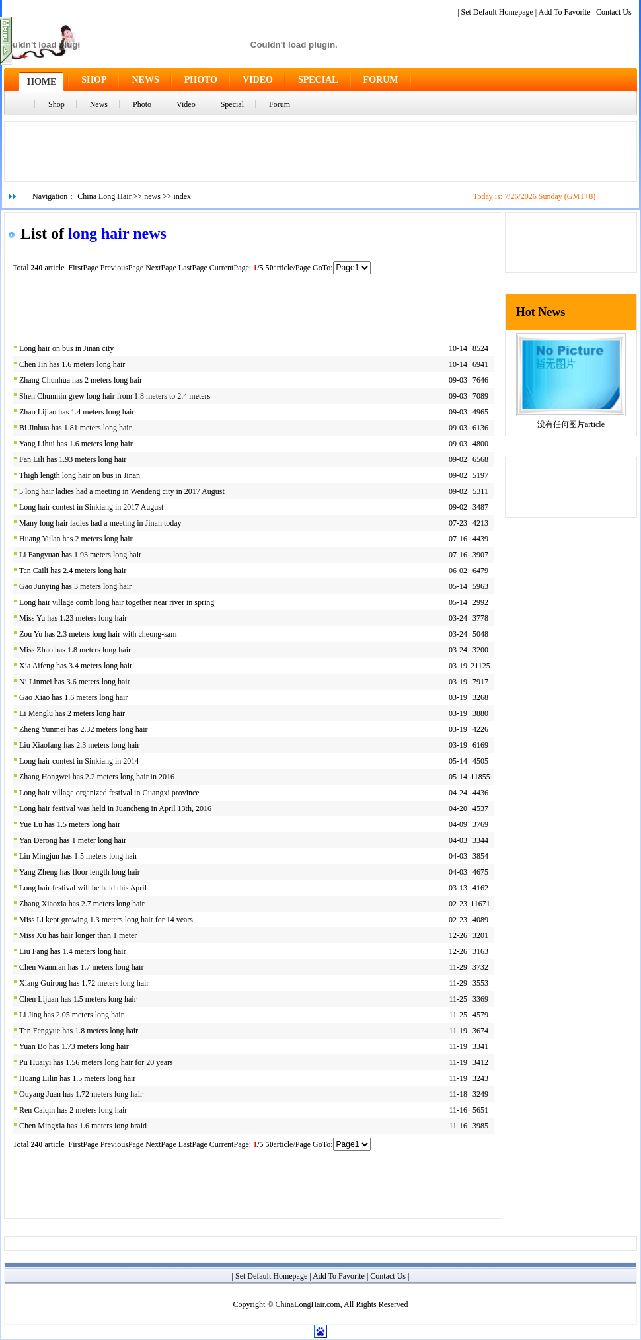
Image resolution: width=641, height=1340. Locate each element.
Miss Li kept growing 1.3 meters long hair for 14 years (106, 919)
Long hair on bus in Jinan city (66, 348)
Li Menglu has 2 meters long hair (72, 713)
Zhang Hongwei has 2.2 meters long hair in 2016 (96, 776)
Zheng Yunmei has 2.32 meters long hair (83, 729)
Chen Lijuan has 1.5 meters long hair (78, 999)
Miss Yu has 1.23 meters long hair (73, 618)
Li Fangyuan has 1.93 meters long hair (80, 554)
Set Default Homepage (497, 12)
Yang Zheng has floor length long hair (79, 872)
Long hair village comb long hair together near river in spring (116, 602)
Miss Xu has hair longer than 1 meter (78, 935)
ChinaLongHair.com (307, 1304)
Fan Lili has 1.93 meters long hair (72, 459)
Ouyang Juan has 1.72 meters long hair (81, 1094)
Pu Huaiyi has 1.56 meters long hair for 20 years (96, 1062)
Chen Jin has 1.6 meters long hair (72, 364)
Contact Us (614, 12)
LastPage (192, 267)
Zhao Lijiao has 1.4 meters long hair (76, 411)
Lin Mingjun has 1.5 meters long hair (78, 856)
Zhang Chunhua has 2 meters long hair (80, 380)
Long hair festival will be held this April (83, 887)
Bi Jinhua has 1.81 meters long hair (75, 427)
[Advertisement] (320, 151)
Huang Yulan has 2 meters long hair (76, 538)
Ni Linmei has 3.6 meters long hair (74, 681)
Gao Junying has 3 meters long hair (75, 586)
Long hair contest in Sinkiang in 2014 (79, 761)
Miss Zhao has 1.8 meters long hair (75, 649)
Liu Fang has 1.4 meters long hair (72, 951)
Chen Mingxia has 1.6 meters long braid (83, 1125)
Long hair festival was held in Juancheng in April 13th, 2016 (115, 808)
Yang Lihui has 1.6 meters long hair (76, 443)
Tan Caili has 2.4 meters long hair (72, 570)
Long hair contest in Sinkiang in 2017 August (91, 507)
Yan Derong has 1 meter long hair (72, 840)
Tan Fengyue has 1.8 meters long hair (78, 1030)
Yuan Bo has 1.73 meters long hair (74, 1046)
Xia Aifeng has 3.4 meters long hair (75, 665)
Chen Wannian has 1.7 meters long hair (81, 967)
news (152, 196)
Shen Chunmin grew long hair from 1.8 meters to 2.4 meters (114, 396)
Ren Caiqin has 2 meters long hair (73, 1110)
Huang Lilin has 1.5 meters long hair (77, 1078)
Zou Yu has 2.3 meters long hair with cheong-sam (98, 634)
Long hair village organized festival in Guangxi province (109, 792)
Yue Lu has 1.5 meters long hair (69, 824)
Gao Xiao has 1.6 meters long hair (73, 697)
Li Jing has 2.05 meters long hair (71, 1014)
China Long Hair (104, 196)
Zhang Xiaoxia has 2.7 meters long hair (82, 903)
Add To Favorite (565, 12)
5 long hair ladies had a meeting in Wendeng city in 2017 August (122, 491)
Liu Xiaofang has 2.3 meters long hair (79, 745)
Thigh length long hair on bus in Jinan (79, 475)
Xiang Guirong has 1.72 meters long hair (84, 983)
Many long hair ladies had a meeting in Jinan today (100, 523)
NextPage (160, 267)
